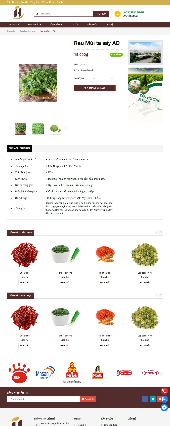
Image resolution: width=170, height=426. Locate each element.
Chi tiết (24, 285)
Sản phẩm (52, 26)
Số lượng (79, 81)
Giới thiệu (34, 26)
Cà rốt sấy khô (105, 275)
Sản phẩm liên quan (20, 235)
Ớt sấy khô (25, 275)
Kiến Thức (84, 26)
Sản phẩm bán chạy (20, 298)
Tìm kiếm (101, 14)
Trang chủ (15, 26)
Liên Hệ (99, 26)
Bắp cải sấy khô (145, 275)
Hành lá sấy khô (64, 275)
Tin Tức (69, 26)
